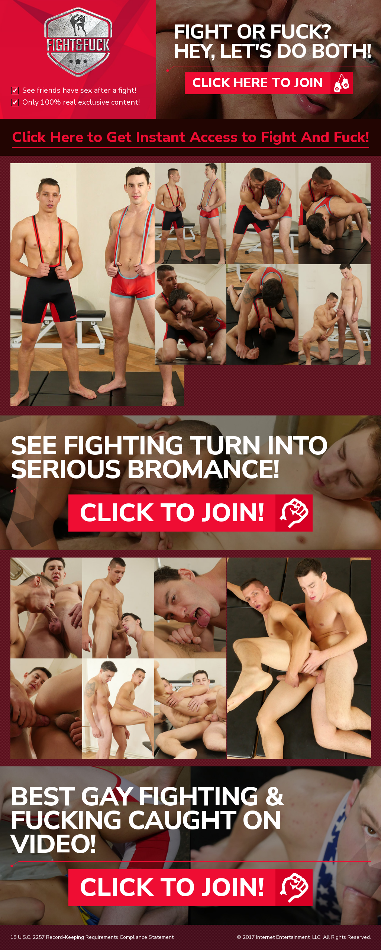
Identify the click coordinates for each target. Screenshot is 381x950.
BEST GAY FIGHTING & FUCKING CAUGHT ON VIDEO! (147, 820)
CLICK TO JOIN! (172, 513)
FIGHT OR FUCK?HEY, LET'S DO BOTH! (272, 43)
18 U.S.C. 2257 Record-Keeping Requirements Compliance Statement (92, 937)
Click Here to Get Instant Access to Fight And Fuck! (190, 137)
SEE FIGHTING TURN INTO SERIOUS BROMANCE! (168, 457)
